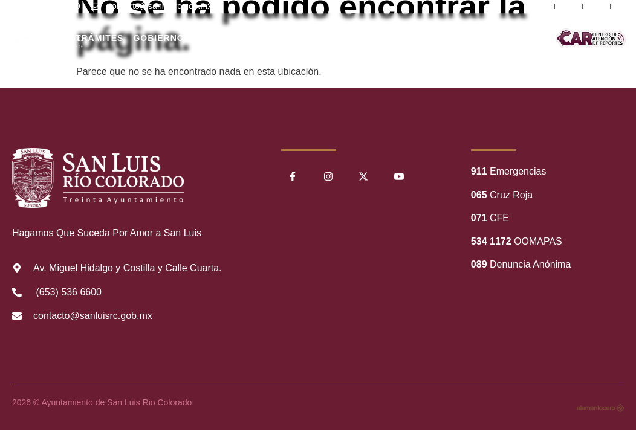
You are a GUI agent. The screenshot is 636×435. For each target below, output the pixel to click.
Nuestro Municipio (292, 38)
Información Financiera (450, 38)
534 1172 (491, 241)
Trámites (100, 38)
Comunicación (531, 38)
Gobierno (158, 38)
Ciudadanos (226, 38)
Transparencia (366, 38)
